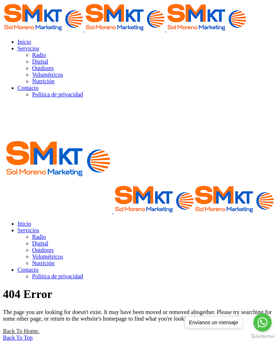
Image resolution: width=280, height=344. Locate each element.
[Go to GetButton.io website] (262, 336)
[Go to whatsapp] (262, 322)
